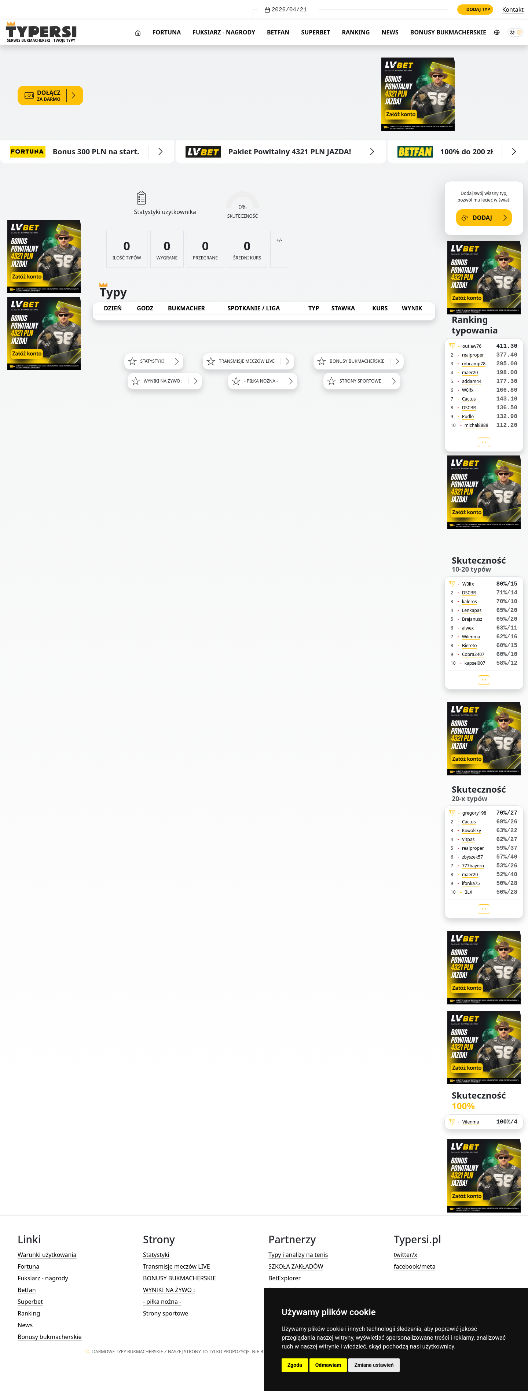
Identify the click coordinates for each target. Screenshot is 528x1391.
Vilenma (470, 1122)
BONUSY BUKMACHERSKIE (179, 1278)
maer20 (470, 372)
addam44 (471, 381)
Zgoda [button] (294, 1365)
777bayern (473, 866)
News (390, 32)
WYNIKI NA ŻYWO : (169, 1290)
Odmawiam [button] (328, 1365)
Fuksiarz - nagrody (223, 32)
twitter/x (405, 1255)
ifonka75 (471, 883)
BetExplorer (284, 1278)
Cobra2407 (473, 654)
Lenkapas (471, 610)
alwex (468, 628)
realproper (473, 355)
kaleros (469, 601)
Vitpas (468, 839)
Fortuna (167, 32)
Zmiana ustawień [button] (373, 1365)
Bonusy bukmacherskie (448, 32)
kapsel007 (475, 663)
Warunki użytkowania (47, 1255)
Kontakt (513, 9)
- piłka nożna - (162, 1302)
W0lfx (468, 390)
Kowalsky (471, 830)
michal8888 (476, 425)
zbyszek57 (472, 857)
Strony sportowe (165, 1313)
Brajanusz (472, 619)
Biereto (469, 645)
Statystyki (156, 1255)
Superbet (315, 32)
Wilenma (471, 637)
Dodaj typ (475, 9)
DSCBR (469, 408)
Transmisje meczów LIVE (176, 1266)
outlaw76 (471, 346)
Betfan (278, 32)
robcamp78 (473, 364)
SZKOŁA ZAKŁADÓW (295, 1266)
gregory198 (474, 813)
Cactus (469, 399)
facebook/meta (415, 1266)
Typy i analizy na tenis (298, 1255)
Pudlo (468, 416)
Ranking (356, 32)
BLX (468, 892)
